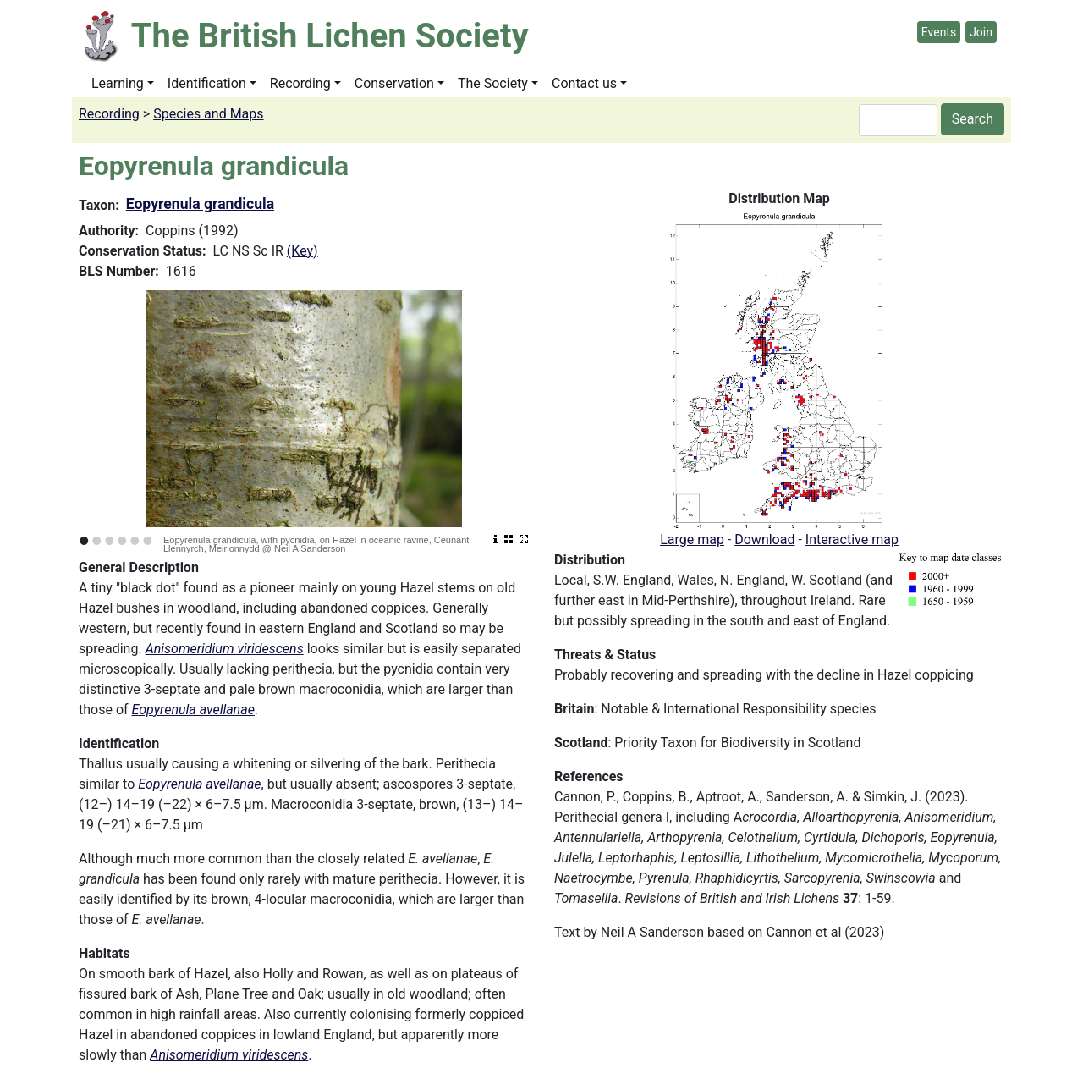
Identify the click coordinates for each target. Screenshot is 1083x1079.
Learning (117, 83)
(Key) (302, 251)
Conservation (394, 83)
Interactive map (852, 539)
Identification (207, 83)
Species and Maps (208, 114)
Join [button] (981, 32)
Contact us (584, 83)
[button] (779, 369)
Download (764, 539)
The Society (493, 83)
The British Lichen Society (330, 36)
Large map (692, 539)
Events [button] (938, 32)
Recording (300, 83)
